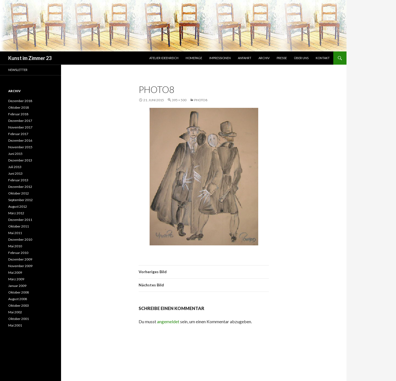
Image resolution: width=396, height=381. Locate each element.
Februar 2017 (18, 134)
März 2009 (16, 279)
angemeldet (168, 321)
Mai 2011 (15, 233)
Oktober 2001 (18, 319)
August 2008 (17, 299)
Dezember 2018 (20, 101)
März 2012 (16, 213)
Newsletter (18, 70)
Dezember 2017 (20, 121)
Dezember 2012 (20, 187)
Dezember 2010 (20, 239)
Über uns (301, 58)
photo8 (200, 100)
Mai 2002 (15, 312)
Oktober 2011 (18, 226)
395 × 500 (179, 100)
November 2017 (20, 127)
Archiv (264, 58)
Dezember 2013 (20, 160)
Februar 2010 (18, 253)
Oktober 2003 (18, 305)
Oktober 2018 (18, 107)
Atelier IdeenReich (163, 58)
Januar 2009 (17, 286)
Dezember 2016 (20, 140)
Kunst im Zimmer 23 (29, 58)
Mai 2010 (15, 246)
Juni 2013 (15, 173)
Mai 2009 (15, 272)
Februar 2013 (18, 180)
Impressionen (220, 58)
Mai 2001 (15, 325)
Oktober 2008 (18, 292)
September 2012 (20, 200)
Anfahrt (244, 58)
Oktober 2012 (18, 193)
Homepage (194, 58)
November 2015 (20, 147)
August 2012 (17, 206)
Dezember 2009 (20, 259)
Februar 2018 (18, 114)
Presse (282, 58)
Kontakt (323, 58)
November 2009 (20, 266)
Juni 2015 (15, 154)
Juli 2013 (14, 167)
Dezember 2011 (20, 220)
